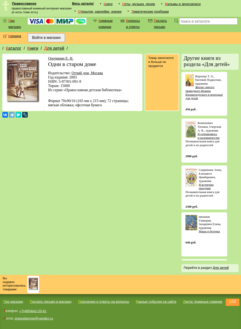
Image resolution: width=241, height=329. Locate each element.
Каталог (13, 48)
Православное (24, 3)
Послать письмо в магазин (51, 302)
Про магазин (14, 24)
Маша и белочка (209, 231)
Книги (108, 4)
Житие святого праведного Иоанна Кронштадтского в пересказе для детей (204, 92)
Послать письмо (160, 24)
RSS (232, 301)
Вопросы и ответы (133, 24)
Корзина (14, 36)
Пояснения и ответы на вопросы (103, 302)
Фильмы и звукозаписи (183, 4)
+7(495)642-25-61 (33, 311)
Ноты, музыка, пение (138, 4)
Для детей (54, 48)
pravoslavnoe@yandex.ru (34, 318)
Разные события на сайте (156, 302)
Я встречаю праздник (206, 186)
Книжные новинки (106, 24)
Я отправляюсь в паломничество (208, 136)
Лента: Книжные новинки (202, 302)
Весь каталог (83, 3)
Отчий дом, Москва (87, 73)
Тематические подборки (150, 11)
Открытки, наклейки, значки (100, 11)
